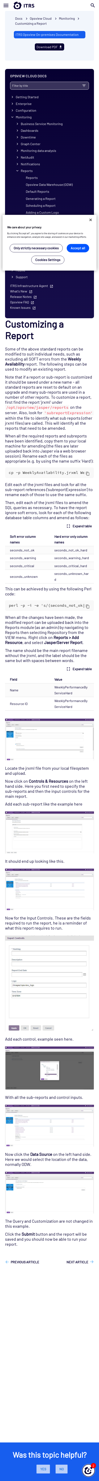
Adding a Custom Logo (42, 212)
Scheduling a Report (41, 205)
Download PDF (49, 47)
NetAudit (27, 157)
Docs (18, 18)
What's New (18, 291)
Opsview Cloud (41, 18)
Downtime (28, 137)
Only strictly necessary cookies (36, 248)
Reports (27, 171)
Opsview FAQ (19, 302)
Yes (43, 1469)
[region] (49, 243)
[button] (88, 1470)
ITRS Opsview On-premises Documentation (47, 34)
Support (22, 277)
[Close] (90, 220)
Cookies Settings (47, 260)
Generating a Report (41, 198)
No (61, 1469)
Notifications (30, 164)
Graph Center (30, 144)
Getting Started (27, 97)
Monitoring (24, 117)
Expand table (79, 526)
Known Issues (20, 307)
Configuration (26, 110)
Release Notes (21, 297)
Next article (77, 1262)
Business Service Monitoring (42, 124)
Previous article (25, 1262)
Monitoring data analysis (38, 151)
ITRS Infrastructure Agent (29, 286)
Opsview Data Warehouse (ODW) (49, 184)
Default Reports (37, 191)
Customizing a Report (31, 23)
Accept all (78, 248)
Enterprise (24, 104)
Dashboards (29, 130)
